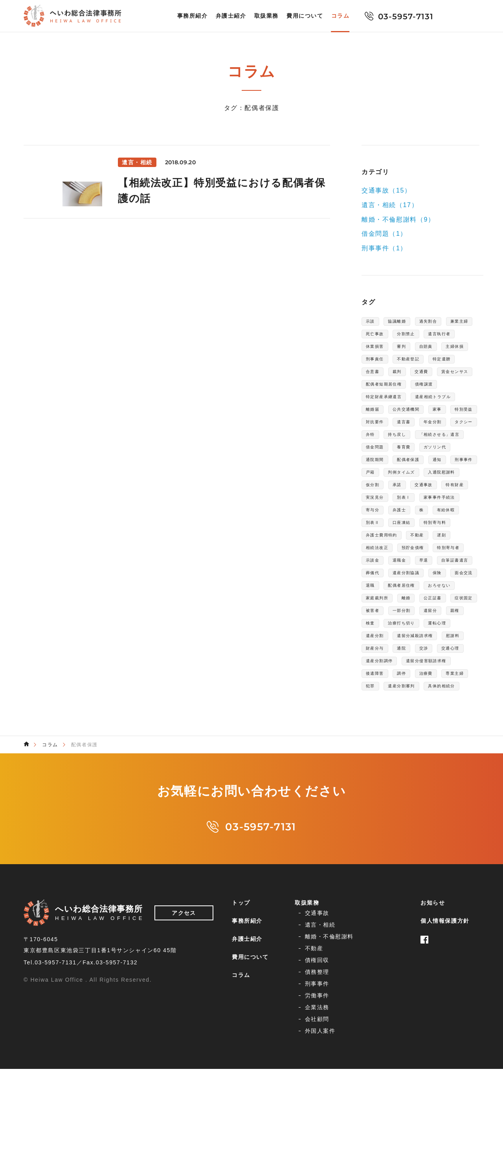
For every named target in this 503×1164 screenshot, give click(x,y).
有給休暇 (429, 591)
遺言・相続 (383, 1063)
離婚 (416, 704)
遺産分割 (378, 761)
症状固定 (378, 718)
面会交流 (453, 676)
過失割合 (441, 322)
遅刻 (459, 619)
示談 (372, 322)
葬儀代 (450, 662)
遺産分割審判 (384, 831)
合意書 (457, 379)
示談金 (419, 647)
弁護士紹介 (231, 16)
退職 (372, 690)
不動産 (431, 619)
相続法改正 (381, 633)
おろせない (456, 690)
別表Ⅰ (375, 577)
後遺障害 (446, 803)
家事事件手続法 (418, 577)
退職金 (450, 647)
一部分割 (447, 718)
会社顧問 (380, 1112)
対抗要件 (378, 464)
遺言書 (413, 464)
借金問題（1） (384, 233)
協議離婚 (403, 322)
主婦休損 (409, 365)
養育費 (375, 506)
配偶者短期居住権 (390, 407)
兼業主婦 (378, 336)
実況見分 (453, 563)
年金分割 (447, 464)
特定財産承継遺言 (390, 421)
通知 (416, 520)
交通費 (400, 393)
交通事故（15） (386, 190)
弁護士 (375, 591)
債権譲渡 (440, 407)
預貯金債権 (425, 633)
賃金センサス (441, 393)
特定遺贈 (422, 379)
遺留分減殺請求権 (428, 761)
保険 (422, 676)
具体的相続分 (434, 831)
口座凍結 (378, 605)
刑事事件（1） (384, 248)
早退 (372, 662)
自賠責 (375, 365)
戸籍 (372, 534)
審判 (454, 350)
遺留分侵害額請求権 (393, 803)
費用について (304, 16)
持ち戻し (441, 478)
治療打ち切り (384, 747)
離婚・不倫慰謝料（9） (398, 219)
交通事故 (378, 563)
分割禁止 (453, 336)
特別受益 (453, 449)
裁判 (372, 393)
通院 (441, 775)
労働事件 (380, 1099)
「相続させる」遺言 (393, 492)
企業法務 (313, 1112)
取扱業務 (266, 16)
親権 (403, 732)
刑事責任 (447, 365)
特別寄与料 (419, 605)
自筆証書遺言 (409, 662)
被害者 (413, 718)
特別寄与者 (381, 647)
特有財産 (416, 563)
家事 (422, 449)
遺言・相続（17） (390, 205)
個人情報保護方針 (445, 1067)
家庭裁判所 (381, 704)
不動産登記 (381, 379)
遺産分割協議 (384, 676)
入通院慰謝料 (384, 548)
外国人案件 (316, 1124)
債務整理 (380, 1087)
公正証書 (447, 704)
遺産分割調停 (422, 789)
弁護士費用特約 (387, 619)
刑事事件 (447, 520)
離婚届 (437, 435)
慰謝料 (375, 775)
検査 (429, 732)
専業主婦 (435, 817)
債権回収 (313, 1087)
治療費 (400, 817)
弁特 (410, 478)
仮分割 (425, 548)
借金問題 (446, 492)
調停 (372, 817)
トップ (241, 1049)
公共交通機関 (384, 449)
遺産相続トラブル (390, 435)
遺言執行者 (381, 350)
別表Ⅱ (464, 591)
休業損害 (422, 350)
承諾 (454, 548)
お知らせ (432, 1049)
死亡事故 (416, 336)
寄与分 (462, 577)
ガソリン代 (412, 506)
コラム (340, 16)
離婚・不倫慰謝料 (325, 1075)
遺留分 (375, 732)
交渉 (467, 775)
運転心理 (428, 747)
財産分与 (409, 775)
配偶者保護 (381, 520)
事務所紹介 (192, 16)
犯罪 (467, 817)
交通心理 (378, 789)
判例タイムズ (409, 534)
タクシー (378, 478)
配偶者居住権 (409, 690)
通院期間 (453, 506)
